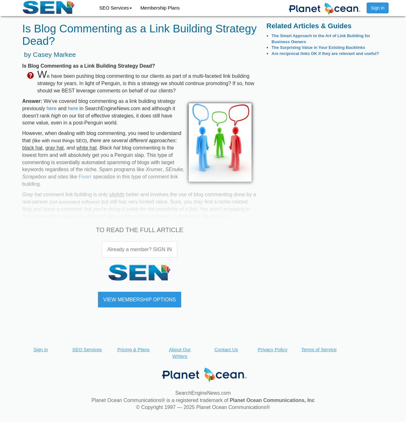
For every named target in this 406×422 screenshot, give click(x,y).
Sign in (377, 7)
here (51, 108)
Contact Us (226, 349)
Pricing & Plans (133, 349)
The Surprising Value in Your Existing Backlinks (318, 47)
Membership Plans (160, 7)
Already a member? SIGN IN (139, 249)
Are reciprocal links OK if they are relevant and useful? (325, 53)
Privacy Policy (272, 349)
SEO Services (115, 7)
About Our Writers (180, 353)
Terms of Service (319, 349)
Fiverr (85, 176)
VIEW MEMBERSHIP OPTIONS (139, 299)
